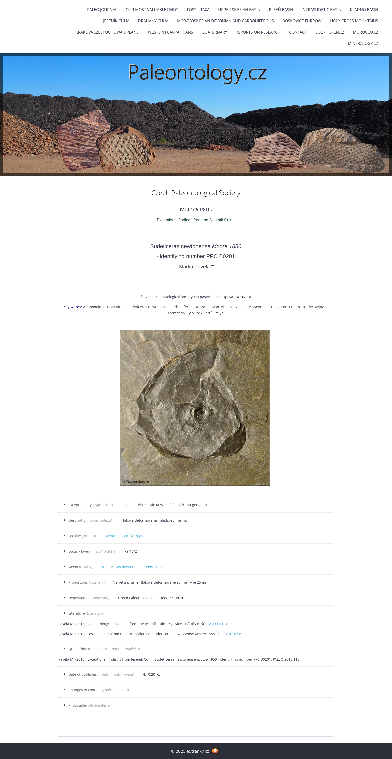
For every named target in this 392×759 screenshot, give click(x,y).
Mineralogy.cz (363, 43)
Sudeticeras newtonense (132, 566)
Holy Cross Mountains (354, 21)
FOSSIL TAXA (198, 9)
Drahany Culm (153, 21)
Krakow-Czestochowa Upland (108, 32)
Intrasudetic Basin (322, 9)
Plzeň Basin (281, 9)
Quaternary (214, 32)
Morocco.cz (365, 32)
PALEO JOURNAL (102, 9)
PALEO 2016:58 (229, 633)
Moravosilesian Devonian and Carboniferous (225, 21)
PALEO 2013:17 (220, 623)
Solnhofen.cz (330, 32)
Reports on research (258, 32)
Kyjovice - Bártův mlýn (124, 535)
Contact (298, 32)
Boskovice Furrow (302, 21)
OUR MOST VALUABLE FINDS (152, 9)
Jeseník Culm (116, 21)
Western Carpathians (170, 32)
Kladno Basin (364, 9)
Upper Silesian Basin (239, 9)
